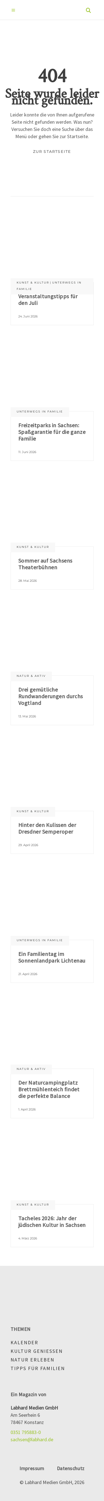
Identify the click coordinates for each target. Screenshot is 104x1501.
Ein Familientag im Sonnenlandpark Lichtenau (51, 957)
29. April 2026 (28, 845)
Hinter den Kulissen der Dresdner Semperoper (47, 828)
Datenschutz (71, 1468)
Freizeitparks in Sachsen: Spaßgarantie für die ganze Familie (52, 432)
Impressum (31, 1468)
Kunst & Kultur (33, 282)
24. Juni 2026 (28, 316)
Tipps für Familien (38, 1368)
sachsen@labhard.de (32, 1439)
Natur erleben (32, 1359)
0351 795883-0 (26, 1432)
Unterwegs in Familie (40, 411)
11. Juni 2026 (27, 452)
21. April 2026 (27, 974)
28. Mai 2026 (27, 581)
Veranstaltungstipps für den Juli (48, 299)
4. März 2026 (27, 1238)
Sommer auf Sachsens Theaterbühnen (45, 564)
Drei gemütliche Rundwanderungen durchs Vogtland (50, 696)
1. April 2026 (27, 1109)
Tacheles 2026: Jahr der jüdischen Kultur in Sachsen (52, 1221)
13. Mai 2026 (27, 716)
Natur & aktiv (31, 676)
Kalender (24, 1342)
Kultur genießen (37, 1351)
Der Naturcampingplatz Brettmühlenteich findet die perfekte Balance (49, 1089)
